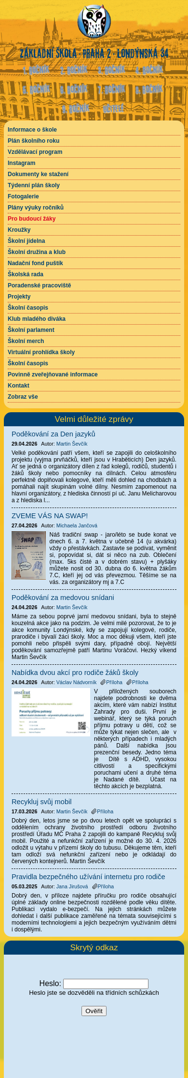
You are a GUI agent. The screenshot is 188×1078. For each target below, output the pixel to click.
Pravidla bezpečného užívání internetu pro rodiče (88, 877)
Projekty (19, 296)
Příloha (111, 682)
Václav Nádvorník (76, 682)
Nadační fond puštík (35, 263)
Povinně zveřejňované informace (53, 374)
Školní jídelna (26, 241)
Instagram (21, 163)
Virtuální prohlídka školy (41, 352)
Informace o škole (32, 129)
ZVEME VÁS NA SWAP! (50, 516)
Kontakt (18, 385)
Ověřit (94, 1011)
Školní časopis (28, 307)
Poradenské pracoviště (39, 285)
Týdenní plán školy (34, 185)
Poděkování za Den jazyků (53, 434)
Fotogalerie (23, 196)
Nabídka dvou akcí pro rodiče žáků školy (75, 672)
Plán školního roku (33, 140)
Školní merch (26, 341)
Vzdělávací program (35, 152)
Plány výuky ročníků (36, 207)
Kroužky (19, 229)
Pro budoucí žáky (31, 218)
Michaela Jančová (76, 525)
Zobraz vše (23, 396)
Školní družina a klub (37, 252)
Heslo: (50, 983)
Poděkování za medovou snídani (63, 597)
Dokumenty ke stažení (38, 174)
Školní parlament (31, 330)
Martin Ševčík (72, 444)
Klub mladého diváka (37, 318)
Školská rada (25, 274)
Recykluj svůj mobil (42, 802)
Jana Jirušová (72, 886)
